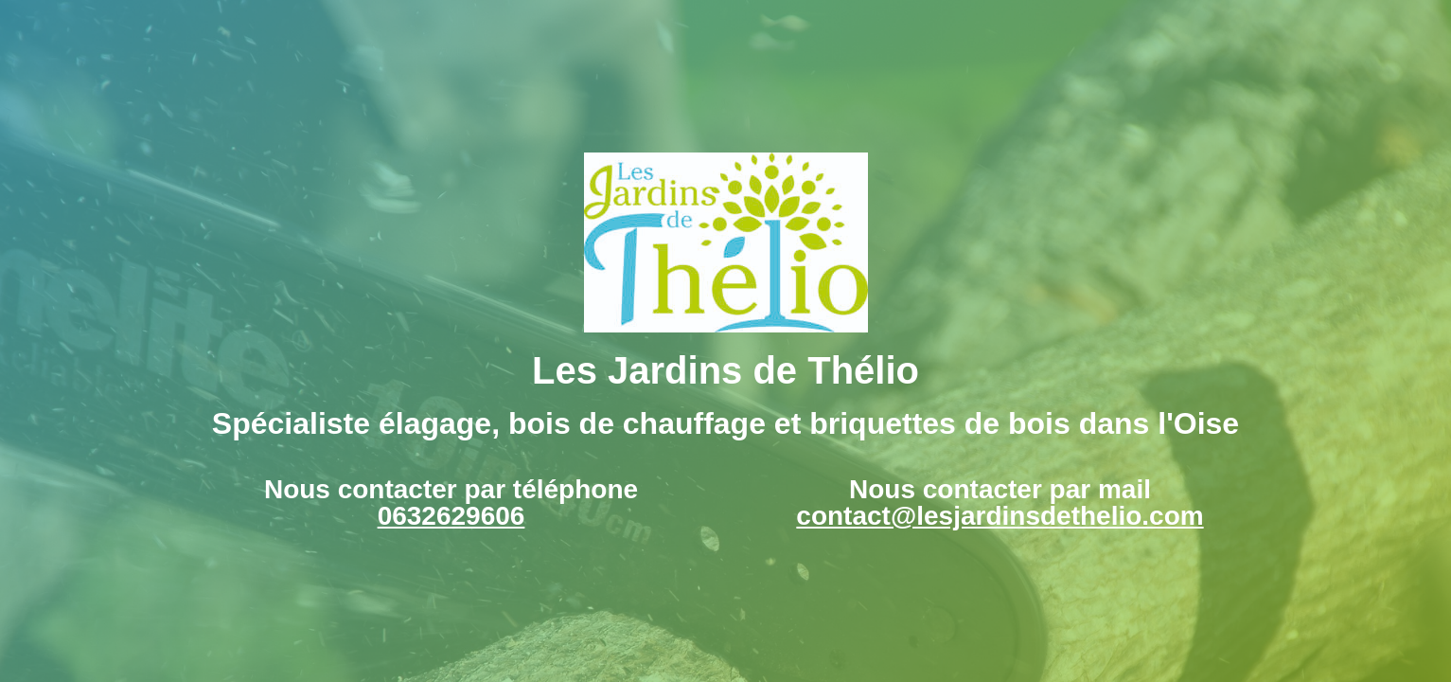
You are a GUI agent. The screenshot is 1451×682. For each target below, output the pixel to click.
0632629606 (451, 515)
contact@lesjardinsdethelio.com (999, 515)
